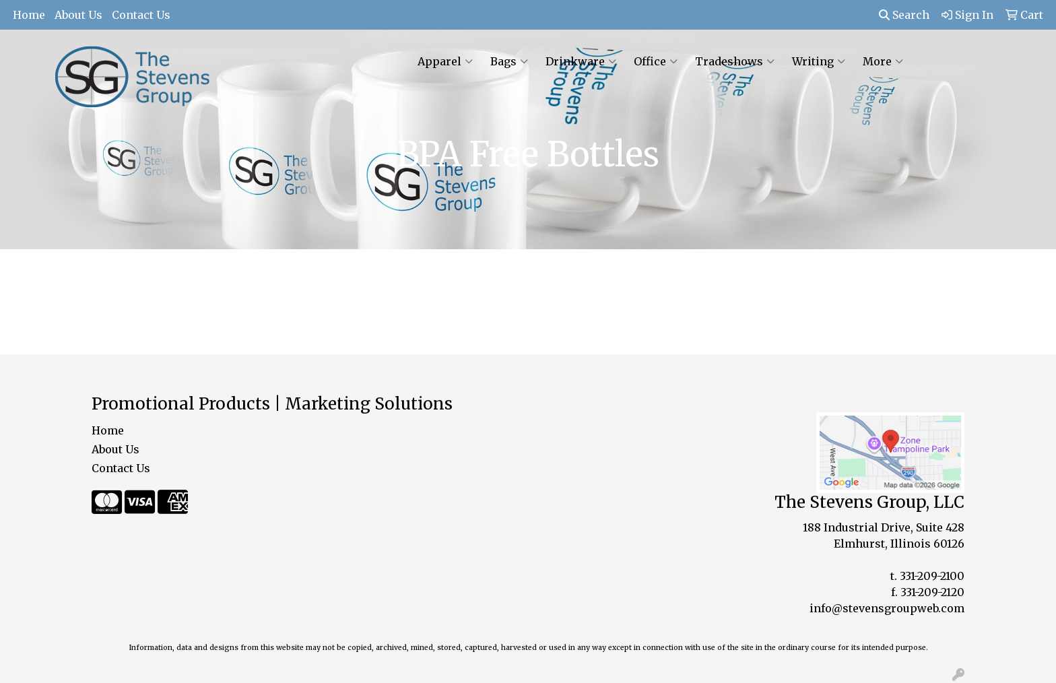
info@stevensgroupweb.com (887, 608)
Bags (509, 61)
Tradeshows (734, 61)
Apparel (445, 61)
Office (656, 61)
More (883, 61)
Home (29, 15)
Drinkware (581, 61)
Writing (818, 61)
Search (904, 15)
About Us (78, 15)
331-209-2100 (932, 576)
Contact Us (141, 15)
